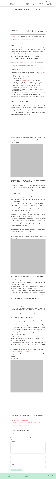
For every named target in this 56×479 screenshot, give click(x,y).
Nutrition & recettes (27, 4)
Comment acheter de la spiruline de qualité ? (21, 418)
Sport (34, 4)
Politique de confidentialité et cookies (40, 475)
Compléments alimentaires (12, 4)
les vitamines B (28, 80)
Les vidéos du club (40, 4)
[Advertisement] (28, 20)
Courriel (12, 459)
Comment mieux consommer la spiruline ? (20, 420)
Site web (12, 464)
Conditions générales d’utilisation (30, 475)
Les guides (3, 4)
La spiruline (13, 36)
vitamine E (22, 80)
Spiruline (41, 31)
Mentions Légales (26, 476)
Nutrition (36, 31)
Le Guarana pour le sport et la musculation (20, 424)
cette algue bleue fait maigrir (27, 62)
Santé (20, 4)
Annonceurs (27, 1)
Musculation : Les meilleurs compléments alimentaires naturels (25, 422)
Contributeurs (20, 1)
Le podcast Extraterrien (49, 4)
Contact (33, 1)
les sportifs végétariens (39, 73)
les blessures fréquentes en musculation (20, 425)
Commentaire (13, 441)
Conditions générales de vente (35, 475)
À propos (14, 1)
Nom (11, 455)
